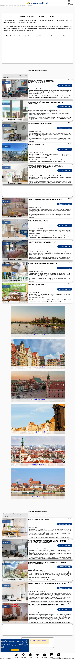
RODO (2, 647)
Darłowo (5, 104)
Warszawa (6, 585)
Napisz (73, 658)
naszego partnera (65, 97)
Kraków (5, 606)
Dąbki (4, 286)
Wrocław (5, 542)
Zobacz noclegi (64, 85)
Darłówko (5, 82)
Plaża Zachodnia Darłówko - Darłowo (38, 640)
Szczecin (5, 564)
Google (26, 640)
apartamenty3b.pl (37, 3)
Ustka (4, 521)
